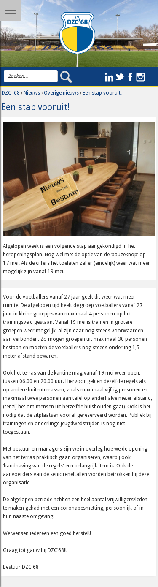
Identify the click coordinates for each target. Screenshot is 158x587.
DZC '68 (11, 93)
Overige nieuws (61, 93)
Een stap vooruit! (102, 93)
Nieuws (32, 93)
